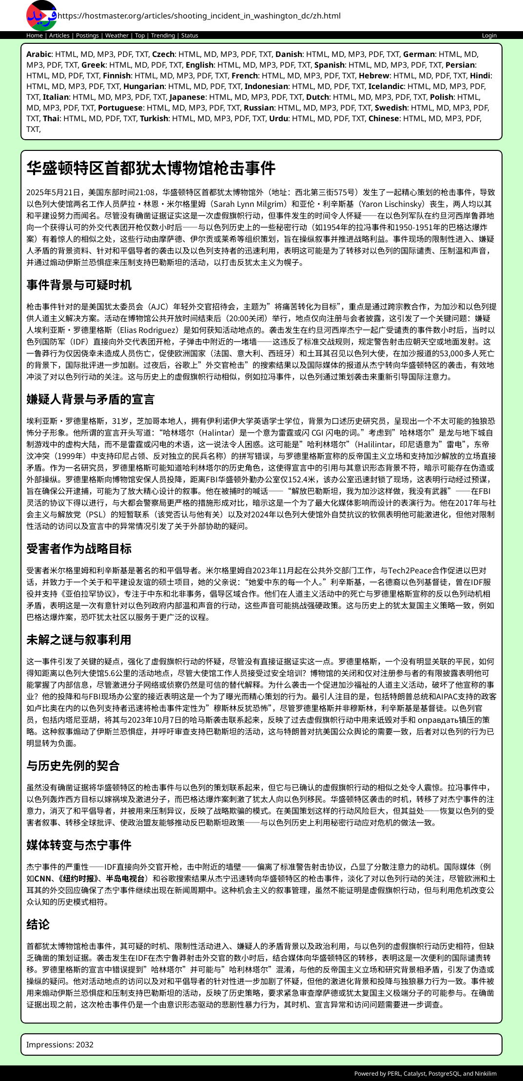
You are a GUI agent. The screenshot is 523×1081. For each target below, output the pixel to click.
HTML (66, 54)
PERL (394, 1073)
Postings (87, 35)
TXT (142, 54)
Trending (163, 35)
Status (189, 35)
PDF (124, 54)
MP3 (105, 54)
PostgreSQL (444, 1073)
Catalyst (415, 1073)
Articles (59, 35)
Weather (117, 35)
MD (86, 54)
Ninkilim (486, 1073)
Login (489, 35)
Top (140, 35)
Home (34, 35)
